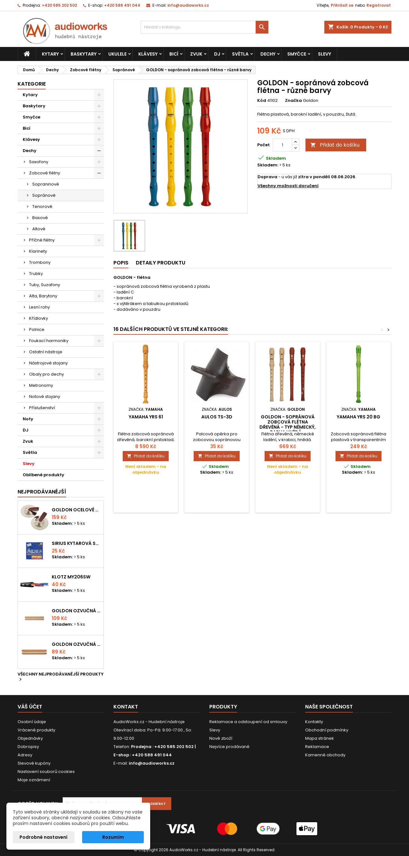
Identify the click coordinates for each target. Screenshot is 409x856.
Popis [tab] (120, 262)
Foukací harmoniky (48, 341)
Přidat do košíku (334, 145)
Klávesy (148, 54)
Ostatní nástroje (45, 352)
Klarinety (38, 251)
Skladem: (267, 165)
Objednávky (30, 738)
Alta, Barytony (43, 296)
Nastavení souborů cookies (46, 771)
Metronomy (41, 385)
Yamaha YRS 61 (146, 417)
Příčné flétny (42, 240)
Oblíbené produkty (43, 475)
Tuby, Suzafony (44, 285)
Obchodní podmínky (326, 730)
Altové (38, 229)
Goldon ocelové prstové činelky (76, 509)
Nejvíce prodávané (229, 747)
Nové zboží (220, 738)
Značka (293, 100)
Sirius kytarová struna (76, 543)
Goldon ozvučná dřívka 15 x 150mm (76, 644)
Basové (40, 218)
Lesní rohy (39, 307)
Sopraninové (45, 184)
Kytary (50, 54)
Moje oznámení (34, 780)
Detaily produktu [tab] (160, 262)
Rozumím (113, 837)
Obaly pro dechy (46, 374)
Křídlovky (38, 318)
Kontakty (314, 722)
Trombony (39, 262)
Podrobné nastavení (43, 837)
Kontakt (125, 706)
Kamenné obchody (325, 755)
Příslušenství (42, 408)
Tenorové (42, 206)
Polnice (36, 329)
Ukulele (117, 54)
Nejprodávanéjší (42, 491)
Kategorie (32, 84)
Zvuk (196, 54)
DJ (217, 54)
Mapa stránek (319, 738)
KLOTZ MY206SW (71, 576)
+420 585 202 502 (59, 5)
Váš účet (30, 706)
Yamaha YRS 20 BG (358, 417)
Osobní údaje (32, 722)
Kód (261, 100)
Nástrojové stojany (48, 363)
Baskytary (83, 54)
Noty (28, 419)
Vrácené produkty (36, 730)
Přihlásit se (342, 5)
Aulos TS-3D (216, 417)
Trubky (36, 274)
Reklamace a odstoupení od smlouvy (248, 722)
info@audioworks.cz (188, 5)
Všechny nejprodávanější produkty (61, 677)
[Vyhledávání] (204, 27)
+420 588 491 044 (122, 5)
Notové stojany (44, 397)
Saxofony (38, 162)
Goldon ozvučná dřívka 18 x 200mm (76, 610)
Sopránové (44, 195)
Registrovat (379, 5)
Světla (240, 54)
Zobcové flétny (44, 173)
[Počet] (282, 145)
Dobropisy (28, 747)
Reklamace (317, 747)
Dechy (267, 54)
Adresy (25, 755)
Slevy (324, 54)
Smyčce (296, 54)
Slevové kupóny (34, 763)
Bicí (173, 54)
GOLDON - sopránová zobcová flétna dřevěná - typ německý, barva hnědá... (287, 424)
